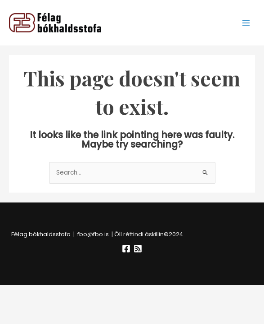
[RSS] (138, 248)
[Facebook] (126, 248)
